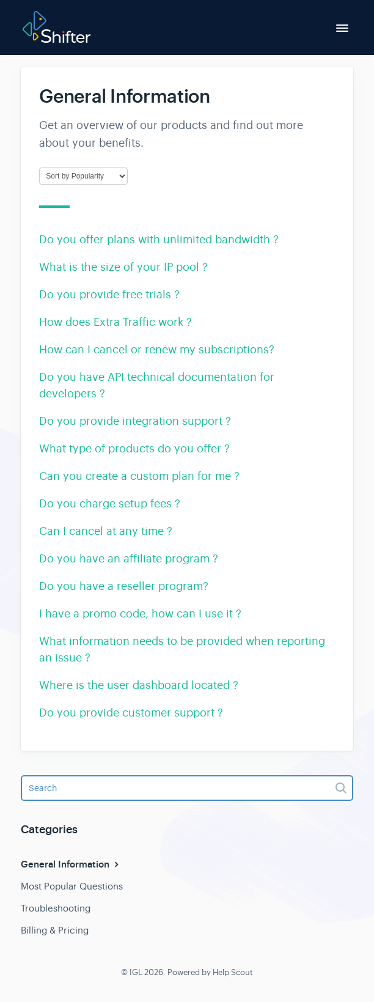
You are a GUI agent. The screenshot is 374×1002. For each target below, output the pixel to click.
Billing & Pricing (55, 930)
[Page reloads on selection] (83, 176)
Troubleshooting (55, 908)
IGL (136, 972)
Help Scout (233, 972)
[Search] (187, 788)
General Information (71, 864)
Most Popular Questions (72, 886)
